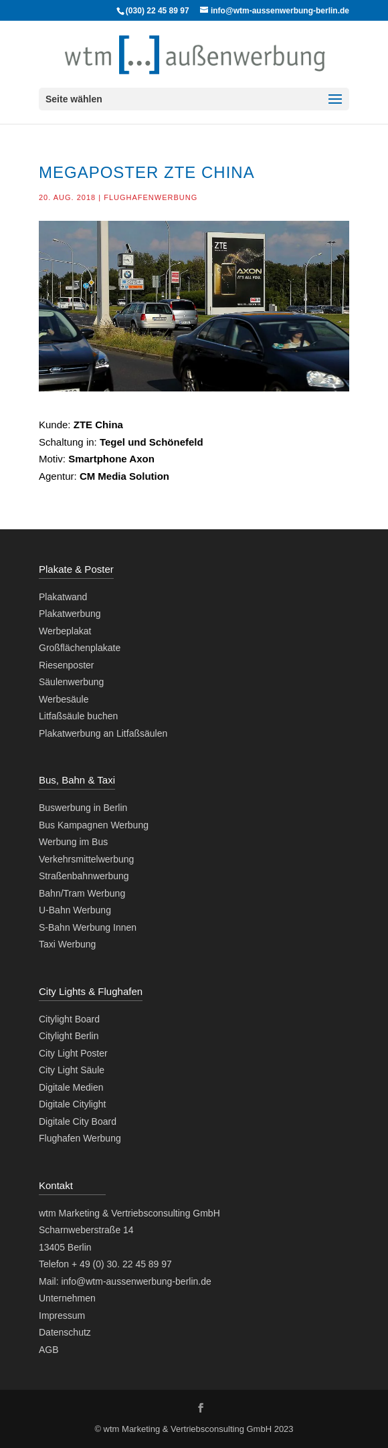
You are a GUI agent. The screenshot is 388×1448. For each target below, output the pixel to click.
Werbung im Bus (73, 841)
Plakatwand (63, 597)
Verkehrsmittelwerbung (86, 859)
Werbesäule (63, 699)
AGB (49, 1349)
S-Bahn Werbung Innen (87, 927)
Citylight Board (69, 1019)
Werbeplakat (65, 631)
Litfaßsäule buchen (78, 716)
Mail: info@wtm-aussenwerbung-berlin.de (125, 1281)
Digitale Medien (71, 1087)
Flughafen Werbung (80, 1138)
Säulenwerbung (71, 681)
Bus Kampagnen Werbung (94, 825)
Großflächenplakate (79, 647)
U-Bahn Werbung (75, 910)
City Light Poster (73, 1053)
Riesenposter (66, 665)
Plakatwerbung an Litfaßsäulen (103, 733)
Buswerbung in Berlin (83, 807)
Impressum (62, 1315)
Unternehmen (67, 1298)
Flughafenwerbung (150, 197)
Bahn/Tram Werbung (82, 893)
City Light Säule (71, 1070)
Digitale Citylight (72, 1104)
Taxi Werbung (67, 944)
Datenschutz (65, 1332)
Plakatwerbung (70, 613)
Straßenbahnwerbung (84, 876)
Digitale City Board (77, 1121)
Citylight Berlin (68, 1035)
